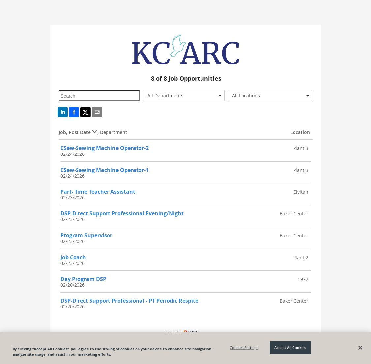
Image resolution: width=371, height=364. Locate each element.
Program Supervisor (86, 235)
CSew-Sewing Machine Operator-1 (104, 170)
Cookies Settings (244, 347)
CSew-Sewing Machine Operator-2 (104, 148)
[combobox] (184, 95)
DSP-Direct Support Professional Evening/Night (122, 213)
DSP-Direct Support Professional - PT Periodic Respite (129, 300)
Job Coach (73, 257)
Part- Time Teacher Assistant (97, 191)
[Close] (360, 347)
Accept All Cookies (290, 347)
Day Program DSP (83, 279)
